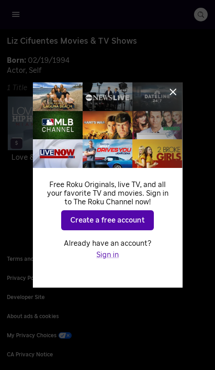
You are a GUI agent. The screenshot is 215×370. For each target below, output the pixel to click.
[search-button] (201, 14)
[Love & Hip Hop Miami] (55, 130)
